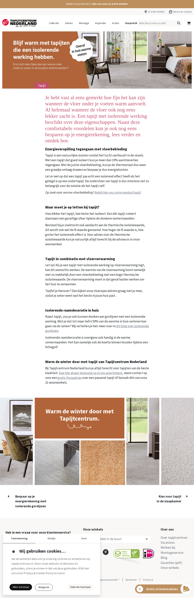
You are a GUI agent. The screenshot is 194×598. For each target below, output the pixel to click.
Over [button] (84, 538)
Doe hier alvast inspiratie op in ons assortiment (90, 373)
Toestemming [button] (19, 538)
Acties (115, 23)
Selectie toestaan (80, 587)
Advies (69, 23)
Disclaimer (131, 579)
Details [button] (52, 538)
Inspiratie (100, 23)
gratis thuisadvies (70, 378)
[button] (97, 4)
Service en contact (182, 11)
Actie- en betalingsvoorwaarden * (101, 579)
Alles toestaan (21, 587)
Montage (84, 23)
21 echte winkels (156, 11)
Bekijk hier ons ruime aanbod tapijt (118, 192)
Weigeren (43, 587)
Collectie (54, 23)
